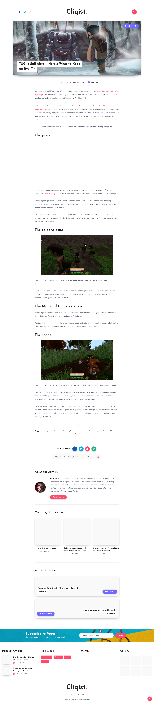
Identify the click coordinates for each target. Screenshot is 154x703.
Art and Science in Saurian (46, 548)
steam (95, 431)
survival (101, 431)
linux (56, 431)
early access (49, 431)
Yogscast (78, 434)
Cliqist (76, 12)
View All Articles (58, 497)
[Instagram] (30, 12)
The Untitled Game (112, 431)
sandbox (89, 431)
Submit (120, 635)
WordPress (82, 695)
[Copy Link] (77, 456)
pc (84, 431)
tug (73, 434)
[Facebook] (20, 12)
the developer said (53, 194)
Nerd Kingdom (68, 431)
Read (79, 425)
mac (60, 431)
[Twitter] (25, 12)
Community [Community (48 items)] (46, 657)
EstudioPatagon (84, 699)
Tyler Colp (54, 478)
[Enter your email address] (96, 635)
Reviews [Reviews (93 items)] (45, 661)
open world (78, 431)
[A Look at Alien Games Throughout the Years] (6, 671)
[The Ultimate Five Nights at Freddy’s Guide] (6, 660)
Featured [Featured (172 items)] (58, 657)
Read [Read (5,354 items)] (67, 657)
